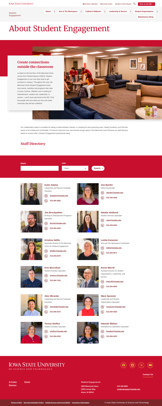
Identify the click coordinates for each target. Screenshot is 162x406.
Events (27, 382)
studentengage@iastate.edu (128, 389)
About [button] (43, 16)
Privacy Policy (16, 403)
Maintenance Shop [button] (145, 16)
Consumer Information (80, 403)
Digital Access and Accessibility (57, 403)
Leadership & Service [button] (101, 16)
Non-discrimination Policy (34, 403)
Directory (12, 385)
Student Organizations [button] (124, 16)
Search (97, 168)
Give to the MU (146, 7)
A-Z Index (13, 382)
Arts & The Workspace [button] (59, 16)
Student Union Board (123, 7)
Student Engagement (19, 16)
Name (23, 163)
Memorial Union (106, 7)
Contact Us (148, 374)
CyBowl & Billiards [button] (80, 16)
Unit (64, 163)
